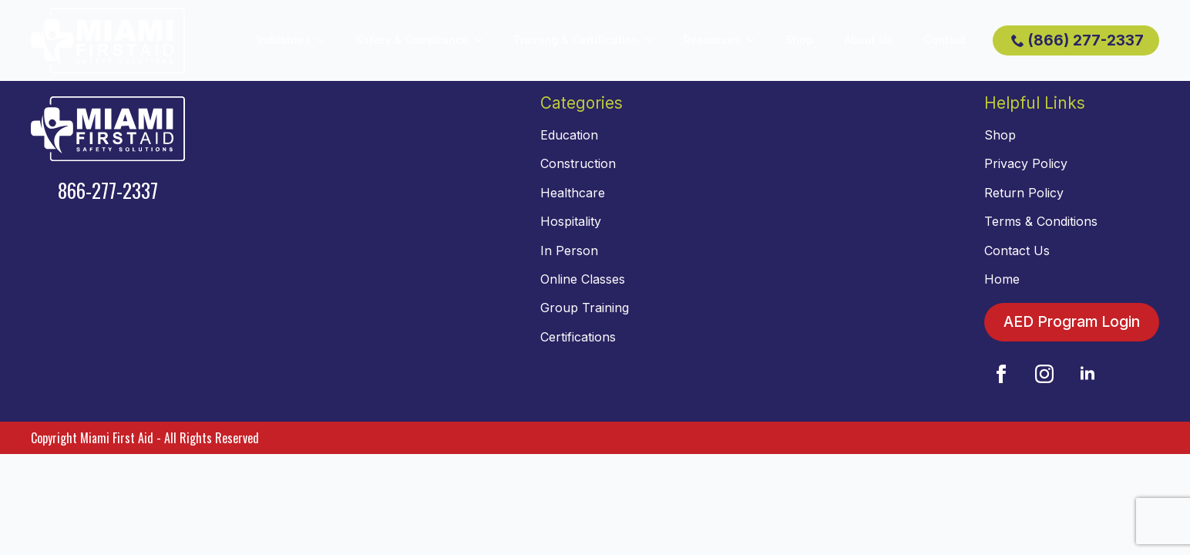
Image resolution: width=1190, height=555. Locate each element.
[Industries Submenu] (325, 40)
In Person (569, 250)
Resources (712, 39)
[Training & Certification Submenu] (653, 40)
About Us (868, 39)
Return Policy (1024, 192)
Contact (944, 39)
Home (1002, 279)
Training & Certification (576, 39)
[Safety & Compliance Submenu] (483, 40)
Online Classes (582, 279)
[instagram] (1044, 374)
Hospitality (570, 221)
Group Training (584, 307)
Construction (578, 163)
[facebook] (1001, 374)
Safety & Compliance (412, 39)
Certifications (578, 337)
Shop (799, 39)
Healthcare (572, 192)
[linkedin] (1087, 374)
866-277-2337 (108, 189)
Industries (284, 39)
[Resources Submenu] (755, 40)
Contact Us (1017, 250)
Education (569, 135)
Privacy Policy (1025, 163)
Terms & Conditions (1041, 221)
